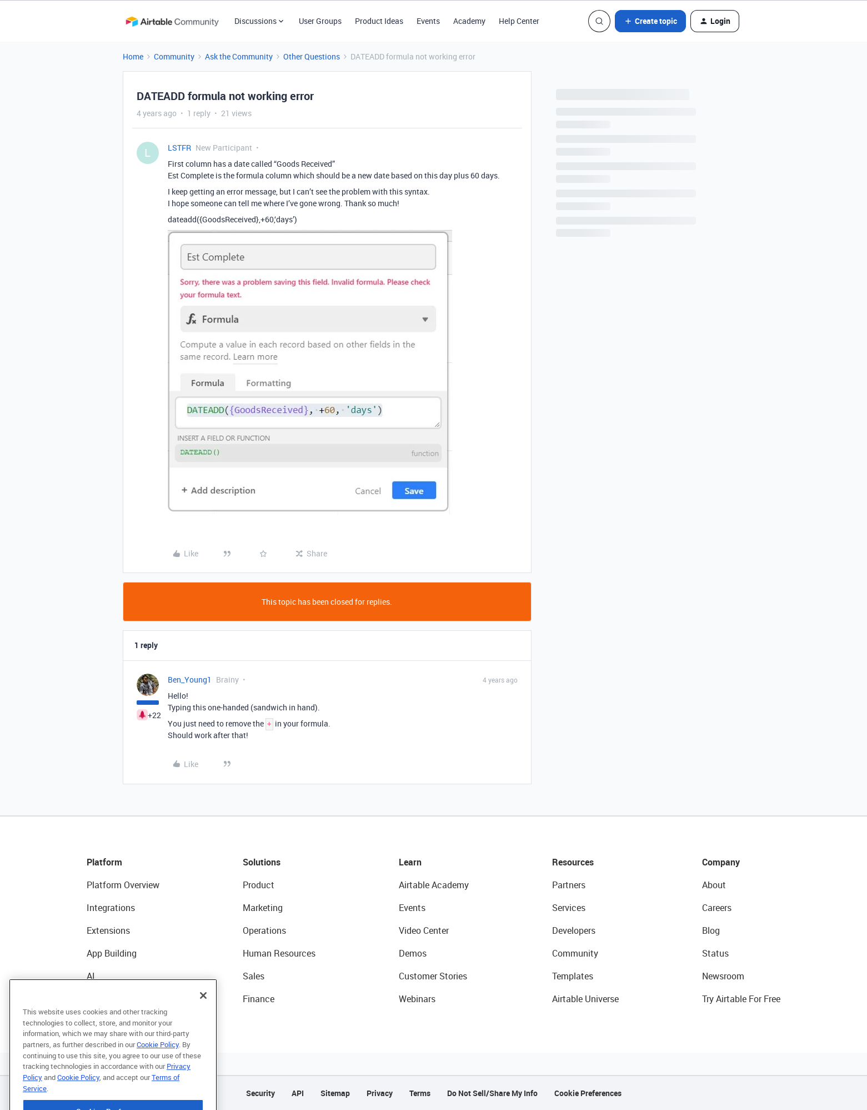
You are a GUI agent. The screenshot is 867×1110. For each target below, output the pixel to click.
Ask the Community (239, 56)
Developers (573, 930)
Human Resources (279, 953)
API (298, 1093)
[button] (650, 21)
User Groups (320, 21)
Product (258, 885)
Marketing (263, 908)
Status (715, 953)
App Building (112, 953)
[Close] (203, 1013)
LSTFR (179, 147)
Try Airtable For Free (741, 999)
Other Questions (311, 56)
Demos (413, 953)
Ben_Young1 (190, 679)
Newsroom (723, 976)
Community (174, 56)
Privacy (380, 1093)
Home (133, 56)
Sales (253, 976)
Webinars (417, 999)
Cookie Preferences (588, 1093)
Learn (410, 862)
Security (260, 1093)
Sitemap (335, 1093)
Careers (716, 908)
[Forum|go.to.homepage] (172, 21)
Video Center (424, 930)
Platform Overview (123, 885)
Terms (419, 1093)
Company (721, 862)
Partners (568, 885)
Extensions (108, 930)
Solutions (261, 862)
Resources (573, 862)
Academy (469, 21)
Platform (104, 862)
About (714, 885)
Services (568, 908)
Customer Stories (433, 976)
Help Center (519, 21)
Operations (264, 930)
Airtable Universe (585, 999)
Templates (572, 976)
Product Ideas (379, 21)
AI (91, 976)
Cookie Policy (158, 1062)
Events (428, 21)
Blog (711, 930)
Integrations (111, 908)
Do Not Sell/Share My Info (492, 1093)
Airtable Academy (434, 885)
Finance (258, 999)
